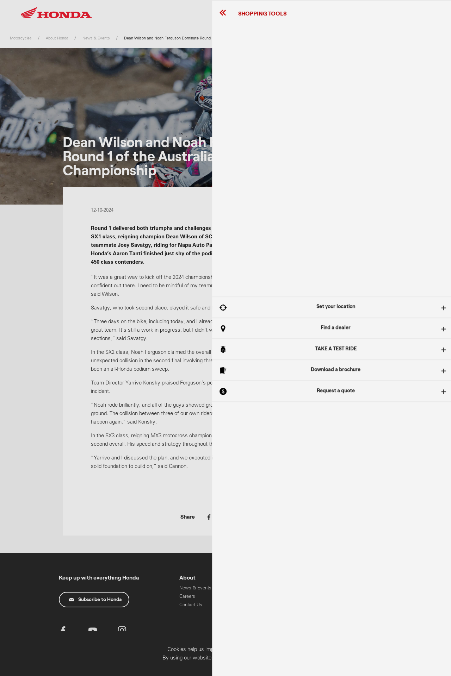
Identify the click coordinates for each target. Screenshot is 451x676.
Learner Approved (297, 595)
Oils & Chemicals (247, 611)
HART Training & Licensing (347, 623)
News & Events (195, 588)
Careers (187, 596)
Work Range (292, 620)
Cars (334, 595)
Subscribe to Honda (95, 599)
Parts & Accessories (242, 599)
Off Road (288, 603)
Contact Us (190, 605)
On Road (288, 612)
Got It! (378, 348)
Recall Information (248, 588)
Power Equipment (348, 603)
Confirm (406, 668)
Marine (337, 612)
